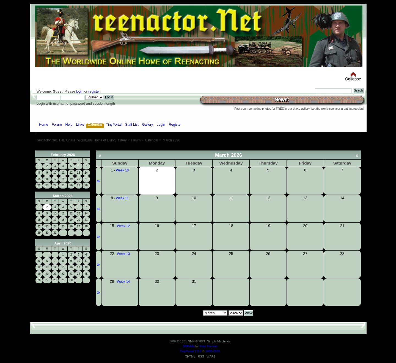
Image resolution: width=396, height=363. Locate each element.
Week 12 (123, 226)
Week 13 (123, 254)
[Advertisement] (198, 148)
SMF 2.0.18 (178, 341)
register (94, 91)
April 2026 (62, 243)
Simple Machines (218, 341)
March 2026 (63, 196)
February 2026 (63, 155)
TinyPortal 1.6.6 (191, 351)
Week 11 (122, 198)
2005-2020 (212, 351)
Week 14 (123, 282)
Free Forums (208, 346)
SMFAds (188, 346)
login (79, 91)
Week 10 (122, 170)
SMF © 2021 (196, 341)
